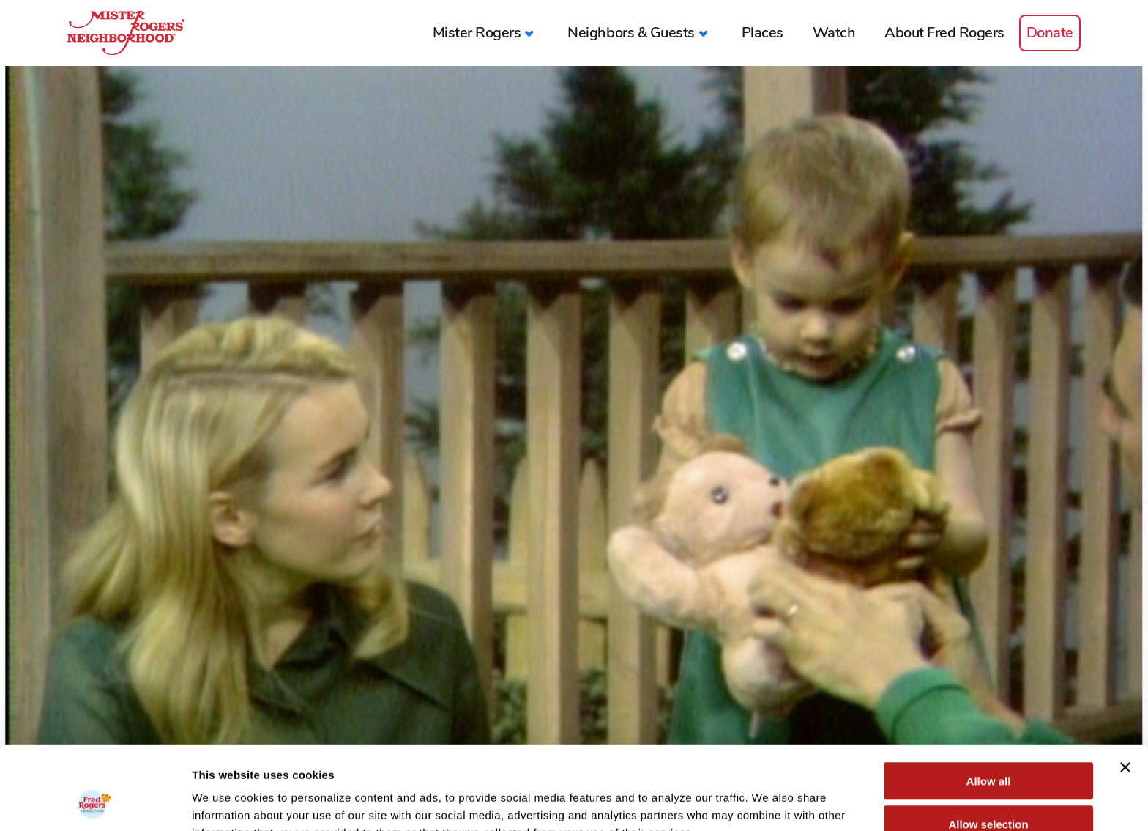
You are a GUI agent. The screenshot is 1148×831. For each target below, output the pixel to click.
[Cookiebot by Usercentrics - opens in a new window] (95, 802)
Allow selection (988, 745)
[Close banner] (1125, 689)
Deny (988, 788)
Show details (768, 802)
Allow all (988, 702)
